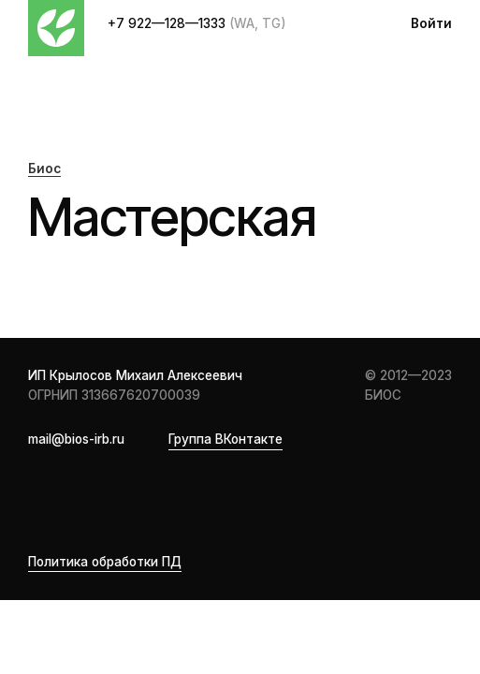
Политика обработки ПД (105, 561)
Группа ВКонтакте (225, 439)
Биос (44, 168)
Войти (431, 23)
